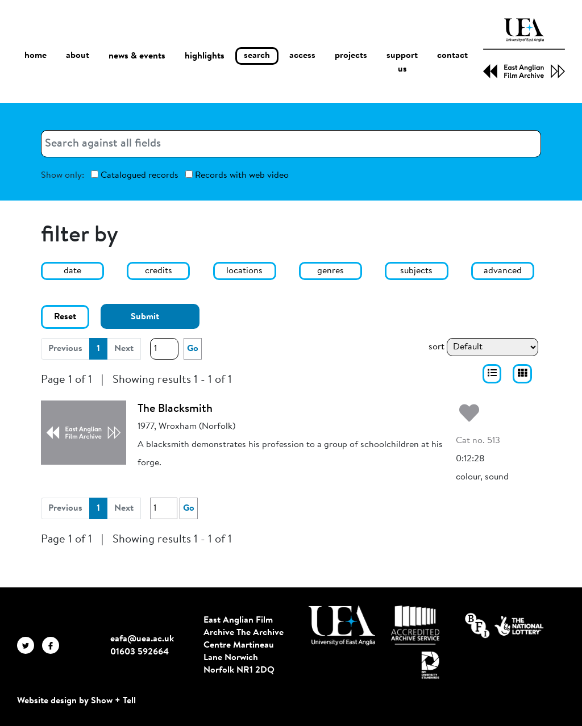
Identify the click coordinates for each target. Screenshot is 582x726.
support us (402, 63)
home (35, 56)
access (302, 56)
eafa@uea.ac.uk (142, 639)
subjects (416, 271)
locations (244, 271)
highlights (204, 56)
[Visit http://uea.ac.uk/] (342, 625)
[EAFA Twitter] (29, 645)
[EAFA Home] (524, 48)
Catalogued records (134, 175)
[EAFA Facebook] (53, 645)
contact (452, 56)
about (78, 56)
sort (436, 347)
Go (192, 348)
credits (158, 271)
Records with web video (237, 175)
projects (351, 56)
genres (330, 271)
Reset (65, 317)
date (72, 271)
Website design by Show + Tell (76, 701)
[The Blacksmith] (83, 432)
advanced (503, 271)
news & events (137, 56)
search (256, 56)
